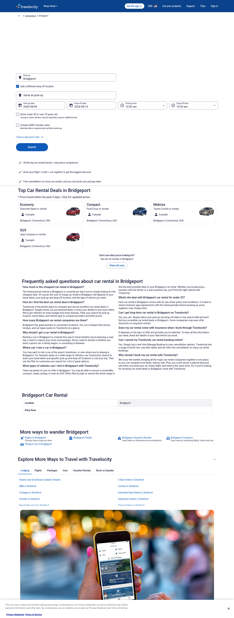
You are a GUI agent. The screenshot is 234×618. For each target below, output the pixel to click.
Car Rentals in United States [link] (80, 573)
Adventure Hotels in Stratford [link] (133, 466)
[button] (117, 121)
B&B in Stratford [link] (27, 453)
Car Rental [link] (37, 16)
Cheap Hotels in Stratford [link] (131, 472)
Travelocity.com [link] (23, 16)
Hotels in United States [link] (78, 551)
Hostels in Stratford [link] (29, 466)
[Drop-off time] (193, 89)
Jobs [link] (18, 556)
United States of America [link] (72, 16)
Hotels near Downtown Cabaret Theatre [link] (39, 446)
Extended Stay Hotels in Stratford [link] (135, 459)
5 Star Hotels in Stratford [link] (131, 446)
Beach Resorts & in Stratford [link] (34, 472)
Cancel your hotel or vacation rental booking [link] (192, 556)
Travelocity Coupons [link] (77, 583)
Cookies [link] (124, 556)
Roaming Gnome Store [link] (26, 583)
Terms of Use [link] (126, 562)
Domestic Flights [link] (75, 567)
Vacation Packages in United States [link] (84, 562)
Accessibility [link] (126, 573)
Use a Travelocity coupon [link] (184, 573)
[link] (44, 406)
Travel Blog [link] (73, 594)
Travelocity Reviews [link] (77, 578)
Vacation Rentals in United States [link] (83, 556)
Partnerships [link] (21, 567)
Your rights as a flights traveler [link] (186, 578)
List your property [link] (24, 562)
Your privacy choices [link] (129, 578)
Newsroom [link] (21, 573)
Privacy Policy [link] (126, 551)
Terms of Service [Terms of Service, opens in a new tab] (33, 614)
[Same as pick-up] (168, 79)
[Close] (228, 608)
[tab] (25, 437)
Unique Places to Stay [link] (78, 589)
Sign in (214, 6)
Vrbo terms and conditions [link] (132, 567)
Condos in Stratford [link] (128, 453)
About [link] (18, 551)
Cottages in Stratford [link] (30, 459)
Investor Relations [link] (24, 578)
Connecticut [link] (92, 16)
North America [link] (51, 16)
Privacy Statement (15, 614)
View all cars (116, 232)
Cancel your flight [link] (180, 562)
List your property (171, 6)
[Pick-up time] (142, 89)
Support (190, 6)
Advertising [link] (21, 589)
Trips (203, 6)
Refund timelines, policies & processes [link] (190, 567)
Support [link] (176, 551)
